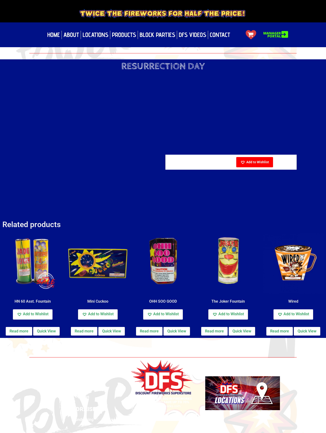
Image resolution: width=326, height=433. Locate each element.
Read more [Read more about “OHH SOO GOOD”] (149, 331)
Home (53, 34)
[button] (254, 162)
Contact (220, 34)
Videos (83, 396)
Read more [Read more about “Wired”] (279, 331)
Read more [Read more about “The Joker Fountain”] (214, 331)
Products (124, 34)
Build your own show (83, 384)
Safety (83, 390)
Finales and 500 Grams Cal (63, 343)
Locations (95, 34)
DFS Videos (192, 34)
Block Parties (157, 34)
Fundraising (83, 419)
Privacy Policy (83, 377)
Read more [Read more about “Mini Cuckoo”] (84, 331)
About (71, 34)
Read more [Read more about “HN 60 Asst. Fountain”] (19, 331)
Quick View (46, 331)
